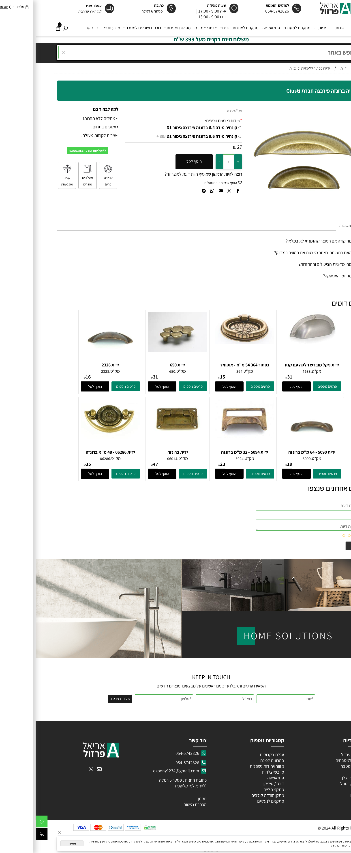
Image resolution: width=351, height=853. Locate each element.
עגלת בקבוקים (236, 754)
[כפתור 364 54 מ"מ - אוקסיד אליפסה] (209, 343)
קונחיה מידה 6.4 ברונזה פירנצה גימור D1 (166, 127)
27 (203, 147)
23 (187, 464)
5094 (204, 458)
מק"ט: (202, 110)
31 (254, 377)
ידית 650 (142, 365)
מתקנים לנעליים (235, 801)
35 (53, 464)
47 (120, 464)
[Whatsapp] (6, 822)
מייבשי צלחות (236, 772)
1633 (271, 371)
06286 (69, 458)
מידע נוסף (76, 27)
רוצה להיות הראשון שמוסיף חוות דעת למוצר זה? (167, 174)
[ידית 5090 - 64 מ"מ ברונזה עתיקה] (276, 447)
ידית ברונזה (142, 452)
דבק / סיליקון (237, 784)
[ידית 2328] (75, 360)
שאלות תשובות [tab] (315, 225)
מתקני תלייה (238, 789)
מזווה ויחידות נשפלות (230, 766)
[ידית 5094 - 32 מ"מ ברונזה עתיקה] (209, 436)
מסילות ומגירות (142, 28)
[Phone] (6, 835)
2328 (70, 371)
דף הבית (323, 27)
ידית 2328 (74, 365)
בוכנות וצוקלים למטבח (107, 28)
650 (137, 371)
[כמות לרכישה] (193, 161)
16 (52, 377)
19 (254, 464)
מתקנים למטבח (261, 28)
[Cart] (22, 28)
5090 (271, 458)
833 (194, 110)
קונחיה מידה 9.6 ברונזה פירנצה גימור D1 (161, 136)
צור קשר (56, 27)
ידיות (284, 28)
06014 (137, 458)
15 (187, 377)
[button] (261, 386)
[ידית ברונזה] (141, 436)
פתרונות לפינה (236, 760)
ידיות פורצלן (316, 778)
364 (204, 371)
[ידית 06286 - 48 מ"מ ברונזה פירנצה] (74, 438)
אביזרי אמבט (170, 28)
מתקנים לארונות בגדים (204, 28)
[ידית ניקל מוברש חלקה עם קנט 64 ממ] (276, 342)
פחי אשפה (235, 28)
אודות (304, 27)
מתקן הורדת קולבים (231, 795)
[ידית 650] (141, 350)
